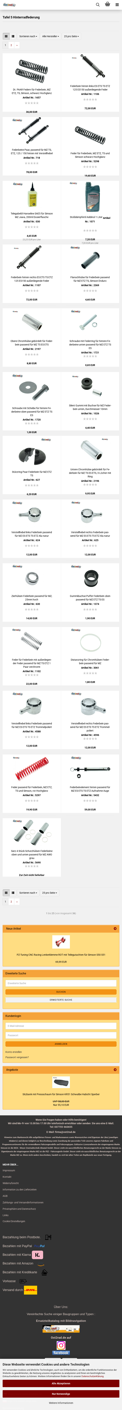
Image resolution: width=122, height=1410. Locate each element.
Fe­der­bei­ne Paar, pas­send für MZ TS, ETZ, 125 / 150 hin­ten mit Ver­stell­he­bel (32, 151)
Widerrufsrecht (11, 1183)
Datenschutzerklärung (93, 1376)
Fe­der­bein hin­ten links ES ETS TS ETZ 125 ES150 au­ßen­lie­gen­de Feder (90, 88)
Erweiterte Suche (61, 1000)
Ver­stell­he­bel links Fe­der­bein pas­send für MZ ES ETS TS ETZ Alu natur (31, 534)
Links (5, 1215)
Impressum (9, 1170)
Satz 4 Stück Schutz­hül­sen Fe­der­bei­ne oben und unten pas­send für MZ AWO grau (31, 854)
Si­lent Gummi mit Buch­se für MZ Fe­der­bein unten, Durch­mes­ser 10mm (90, 407)
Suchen (61, 992)
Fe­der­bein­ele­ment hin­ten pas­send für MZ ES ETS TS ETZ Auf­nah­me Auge (90, 789)
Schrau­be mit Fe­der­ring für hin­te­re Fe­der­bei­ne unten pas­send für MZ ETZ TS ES (90, 345)
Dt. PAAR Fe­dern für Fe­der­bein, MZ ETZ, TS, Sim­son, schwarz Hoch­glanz (32, 91)
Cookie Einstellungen (14, 1221)
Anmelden (61, 1044)
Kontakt (7, 1176)
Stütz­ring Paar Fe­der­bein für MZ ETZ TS (32, 473)
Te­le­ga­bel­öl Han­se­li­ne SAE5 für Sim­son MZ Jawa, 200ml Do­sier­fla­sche (32, 215)
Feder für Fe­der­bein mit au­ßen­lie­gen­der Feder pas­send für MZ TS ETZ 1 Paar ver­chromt (32, 663)
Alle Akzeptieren (61, 1383)
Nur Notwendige (61, 1393)
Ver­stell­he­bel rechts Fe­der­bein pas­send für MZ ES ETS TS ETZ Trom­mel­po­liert (90, 727)
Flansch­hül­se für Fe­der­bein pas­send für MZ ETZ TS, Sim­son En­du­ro (90, 279)
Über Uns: (61, 1307)
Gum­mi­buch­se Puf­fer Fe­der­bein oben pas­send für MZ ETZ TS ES (90, 598)
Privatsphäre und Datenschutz (19, 1208)
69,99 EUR (61, 961)
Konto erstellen (13, 1052)
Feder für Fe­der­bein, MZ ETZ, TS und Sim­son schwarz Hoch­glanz (90, 155)
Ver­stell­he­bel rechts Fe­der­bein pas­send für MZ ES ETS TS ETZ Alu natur (90, 534)
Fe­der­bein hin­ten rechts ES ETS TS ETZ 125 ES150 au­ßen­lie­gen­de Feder (32, 279)
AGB (5, 1196)
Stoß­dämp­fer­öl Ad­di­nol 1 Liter (86, 217)
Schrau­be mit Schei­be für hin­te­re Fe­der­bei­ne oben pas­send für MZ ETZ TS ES (31, 412)
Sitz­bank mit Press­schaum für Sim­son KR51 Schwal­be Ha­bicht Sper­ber (61, 1094)
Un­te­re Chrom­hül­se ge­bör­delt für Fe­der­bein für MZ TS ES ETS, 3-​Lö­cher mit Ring (90, 473)
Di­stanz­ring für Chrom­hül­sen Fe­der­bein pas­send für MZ (90, 661)
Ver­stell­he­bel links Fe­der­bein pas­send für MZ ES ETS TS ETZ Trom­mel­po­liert (31, 725)
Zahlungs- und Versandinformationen (23, 1202)
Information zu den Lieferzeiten (20, 1189)
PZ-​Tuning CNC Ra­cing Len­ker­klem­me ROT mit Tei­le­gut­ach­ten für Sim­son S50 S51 (61, 954)
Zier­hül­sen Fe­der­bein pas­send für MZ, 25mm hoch (31, 598)
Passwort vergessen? (17, 1057)
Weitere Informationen (61, 1403)
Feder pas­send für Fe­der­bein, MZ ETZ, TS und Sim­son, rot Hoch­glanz (31, 789)
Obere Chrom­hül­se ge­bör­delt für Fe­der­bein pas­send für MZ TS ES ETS (32, 343)
